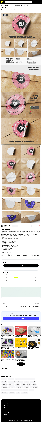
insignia (11, 384)
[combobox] (20, 2)
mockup (4, 387)
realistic (12, 389)
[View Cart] (34, 2)
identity (4, 384)
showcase (4, 392)
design (20, 381)
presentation (34, 387)
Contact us (25, 284)
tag (17, 392)
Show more (21, 363)
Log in (2, 373)
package (11, 387)
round (19, 389)
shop (31, 389)
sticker (12, 392)
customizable (12, 381)
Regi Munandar (7, 225)
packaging (19, 387)
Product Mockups (28, 306)
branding (10, 379)
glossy (26, 381)
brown (18, 379)
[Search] (30, 2)
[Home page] (1, 9)
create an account (9, 373)
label (23, 384)
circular (4, 381)
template (24, 392)
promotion (5, 389)
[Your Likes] (36, 2)
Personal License (36, 304)
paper (26, 387)
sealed (25, 389)
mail (34, 384)
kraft (17, 384)
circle (32, 379)
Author (5, 226)
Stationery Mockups (35, 306)
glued (33, 381)
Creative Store (21, 306)
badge (4, 379)
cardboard (25, 379)
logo (28, 384)
